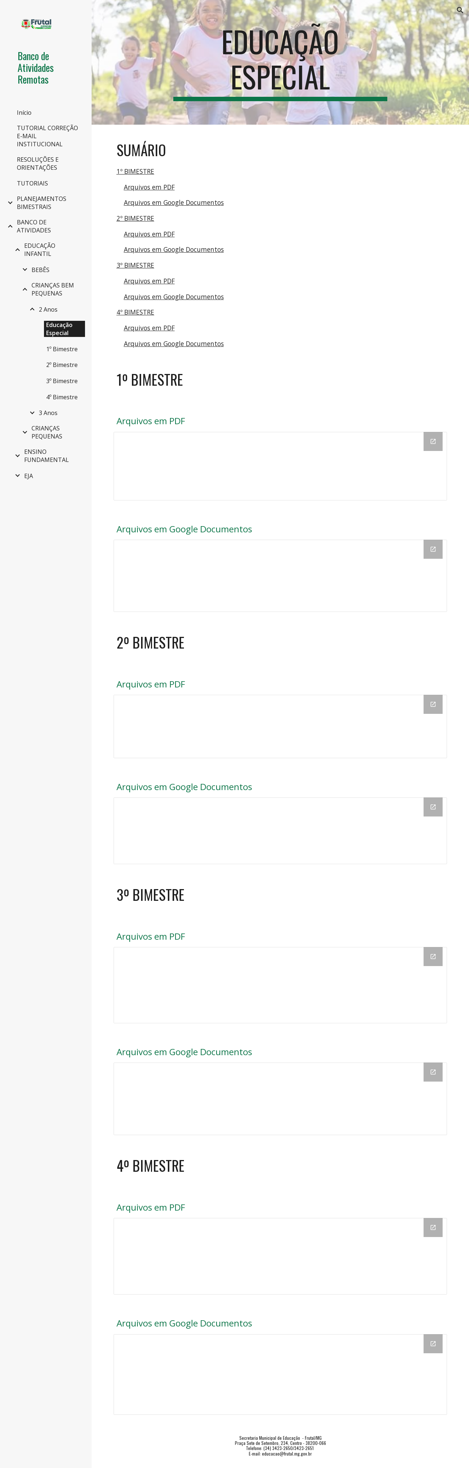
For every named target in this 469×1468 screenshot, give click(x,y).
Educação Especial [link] (59, 329)
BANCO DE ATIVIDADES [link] (34, 226)
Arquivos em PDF (149, 187)
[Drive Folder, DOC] (280, 576)
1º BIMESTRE (135, 171)
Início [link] (24, 113)
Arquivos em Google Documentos (174, 202)
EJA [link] (28, 476)
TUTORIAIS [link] (32, 183)
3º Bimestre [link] (62, 381)
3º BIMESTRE (135, 265)
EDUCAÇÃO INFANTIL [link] (39, 250)
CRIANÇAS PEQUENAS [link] (47, 432)
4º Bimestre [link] (62, 397)
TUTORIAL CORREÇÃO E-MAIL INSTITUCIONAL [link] (47, 136)
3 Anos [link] (48, 413)
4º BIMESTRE (135, 312)
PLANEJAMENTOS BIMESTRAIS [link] (41, 203)
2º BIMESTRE (135, 218)
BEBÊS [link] (40, 270)
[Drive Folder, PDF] (280, 466)
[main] (280, 62)
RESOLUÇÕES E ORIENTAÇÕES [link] (38, 163)
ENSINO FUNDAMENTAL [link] (46, 456)
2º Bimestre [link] (62, 365)
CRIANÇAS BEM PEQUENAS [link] (53, 289)
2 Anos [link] (48, 309)
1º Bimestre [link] (62, 349)
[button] (460, 10)
